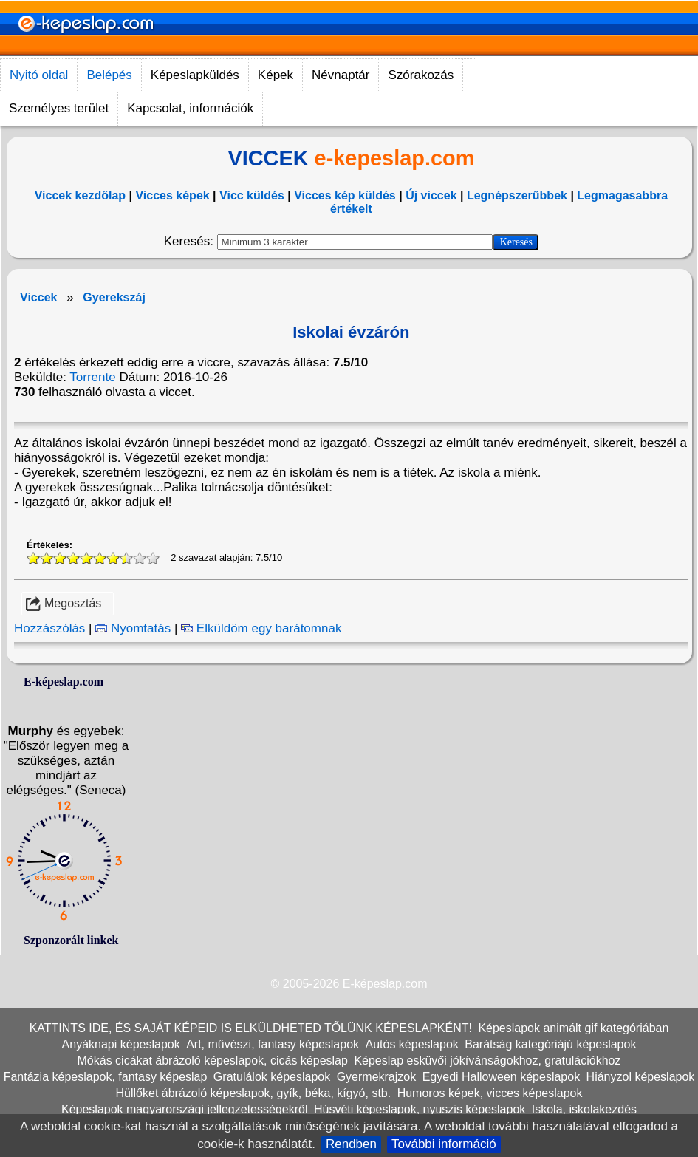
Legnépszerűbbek (517, 195)
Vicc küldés (251, 195)
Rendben (351, 1144)
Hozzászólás (49, 843)
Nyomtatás (133, 843)
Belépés (108, 75)
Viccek (38, 297)
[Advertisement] (291, 525)
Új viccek (431, 195)
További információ (443, 1144)
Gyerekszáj (114, 297)
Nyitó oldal (39, 75)
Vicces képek (172, 195)
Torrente (92, 377)
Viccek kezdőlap (80, 195)
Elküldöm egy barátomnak (261, 843)
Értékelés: (49, 759)
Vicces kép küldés (345, 195)
